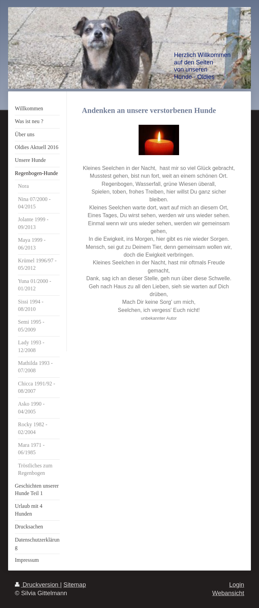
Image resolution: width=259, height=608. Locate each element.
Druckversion (37, 584)
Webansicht (228, 593)
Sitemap (74, 584)
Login (236, 584)
